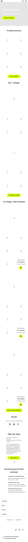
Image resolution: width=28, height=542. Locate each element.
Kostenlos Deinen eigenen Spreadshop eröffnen (10, 538)
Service (14, 510)
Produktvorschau (14, 30)
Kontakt (14, 514)
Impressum (18, 520)
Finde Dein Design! (8, 18)
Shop (14, 506)
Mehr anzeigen (14, 76)
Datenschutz (10, 520)
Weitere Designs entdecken (14, 410)
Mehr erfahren (14, 458)
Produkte (14, 501)
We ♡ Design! (14, 83)
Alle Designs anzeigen (14, 195)
